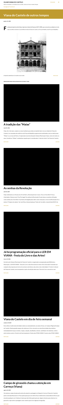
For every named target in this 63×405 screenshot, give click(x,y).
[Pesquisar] (52, 2)
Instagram (6, 6)
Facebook (12, 6)
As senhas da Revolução (18, 188)
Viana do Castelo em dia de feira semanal (28, 319)
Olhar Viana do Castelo (13, 2)
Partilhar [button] (55, 75)
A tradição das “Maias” (17, 124)
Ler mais (57, 141)
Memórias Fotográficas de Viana (16, 75)
